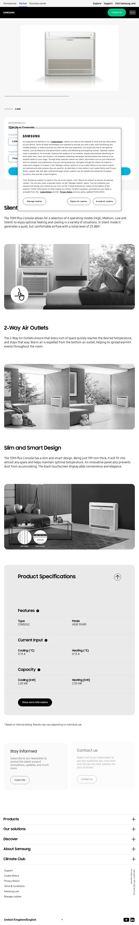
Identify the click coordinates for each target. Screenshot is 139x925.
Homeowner (10, 3)
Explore (97, 3)
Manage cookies (12, 896)
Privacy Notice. (66, 192)
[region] (69, 169)
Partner (23, 3)
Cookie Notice (11, 875)
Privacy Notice (12, 881)
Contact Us (117, 12)
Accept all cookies (104, 201)
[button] (69, 819)
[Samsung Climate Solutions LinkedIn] (132, 919)
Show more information (35, 700)
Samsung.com (11, 891)
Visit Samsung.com (125, 3)
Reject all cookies (78, 201)
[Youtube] (127, 919)
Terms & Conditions (14, 886)
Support (108, 3)
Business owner (38, 3)
